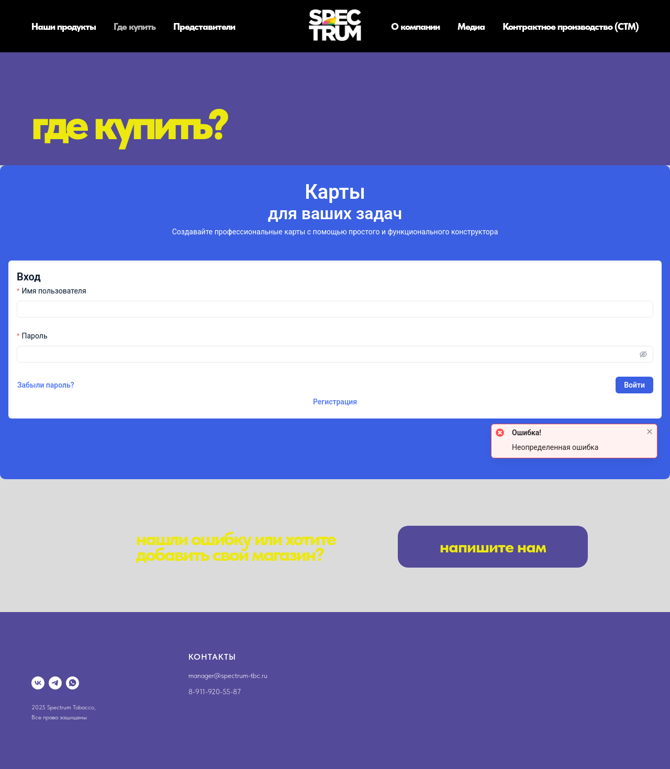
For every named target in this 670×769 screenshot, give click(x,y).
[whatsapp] (72, 682)
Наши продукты (63, 26)
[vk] (37, 682)
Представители (204, 26)
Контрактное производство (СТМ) (570, 26)
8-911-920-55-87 (214, 691)
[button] (493, 547)
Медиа (471, 26)
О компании (415, 26)
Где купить (134, 26)
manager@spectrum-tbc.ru (227, 675)
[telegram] (55, 682)
